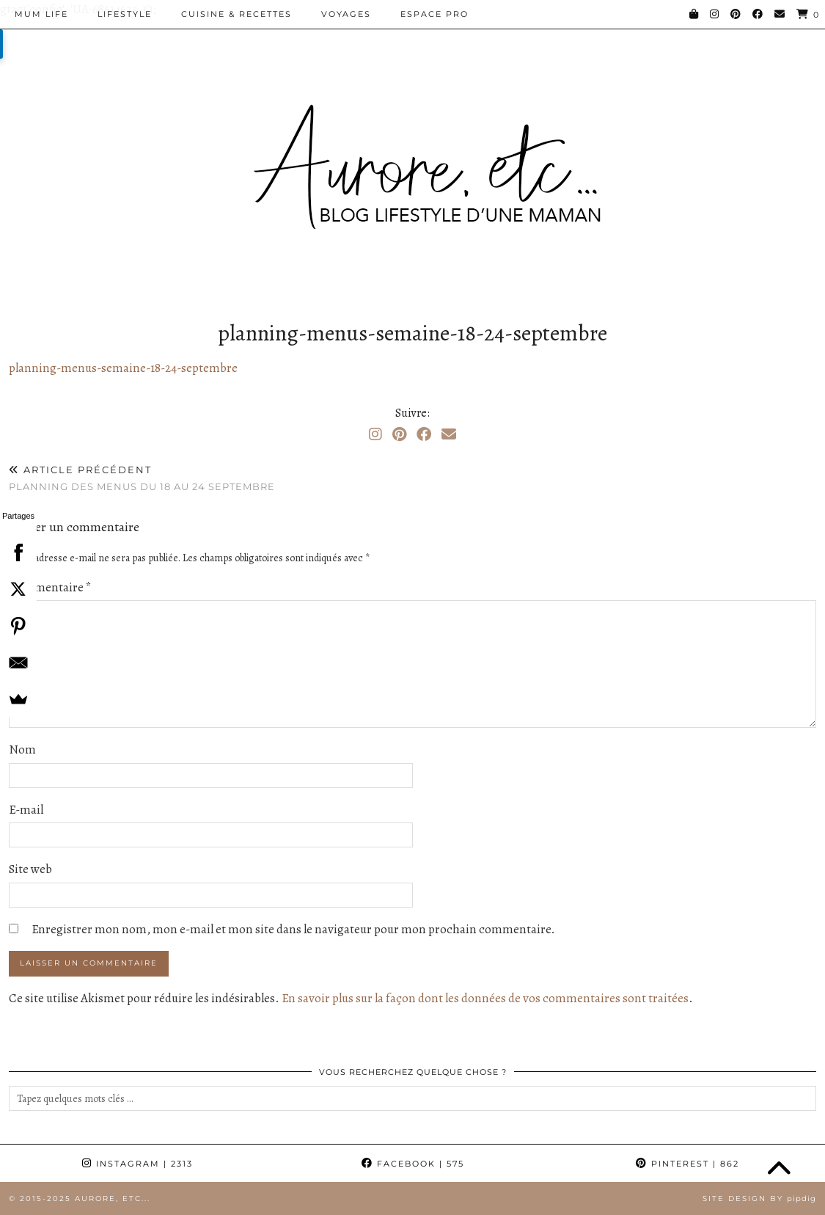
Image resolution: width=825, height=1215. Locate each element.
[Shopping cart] (808, 14)
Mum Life (41, 14)
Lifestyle (125, 14)
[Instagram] (715, 14)
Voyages (346, 14)
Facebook (413, 1164)
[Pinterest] (736, 14)
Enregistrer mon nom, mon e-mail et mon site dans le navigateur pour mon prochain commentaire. (293, 929)
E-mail (26, 809)
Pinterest (687, 1164)
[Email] (780, 14)
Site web (30, 869)
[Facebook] (758, 14)
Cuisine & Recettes (236, 14)
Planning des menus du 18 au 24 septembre (142, 478)
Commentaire (50, 587)
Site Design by (759, 1198)
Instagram (137, 1164)
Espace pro (434, 14)
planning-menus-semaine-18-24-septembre (123, 368)
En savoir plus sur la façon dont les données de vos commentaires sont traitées (485, 998)
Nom (22, 749)
